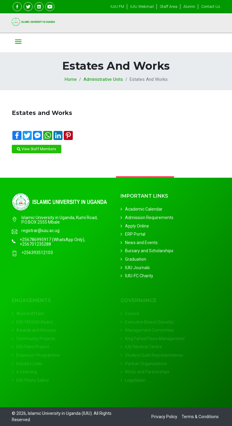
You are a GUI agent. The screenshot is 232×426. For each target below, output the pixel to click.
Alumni (189, 6)
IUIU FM (117, 6)
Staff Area (168, 6)
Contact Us (210, 6)
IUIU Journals (137, 268)
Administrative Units (103, 79)
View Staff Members (36, 149)
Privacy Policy (164, 416)
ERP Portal (135, 235)
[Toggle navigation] (18, 42)
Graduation (135, 260)
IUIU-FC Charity (139, 277)
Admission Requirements (149, 218)
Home (71, 79)
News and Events (141, 243)
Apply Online (137, 226)
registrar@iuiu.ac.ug (40, 231)
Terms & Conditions (200, 416)
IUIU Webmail (142, 6)
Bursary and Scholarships (149, 252)
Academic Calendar (144, 210)
